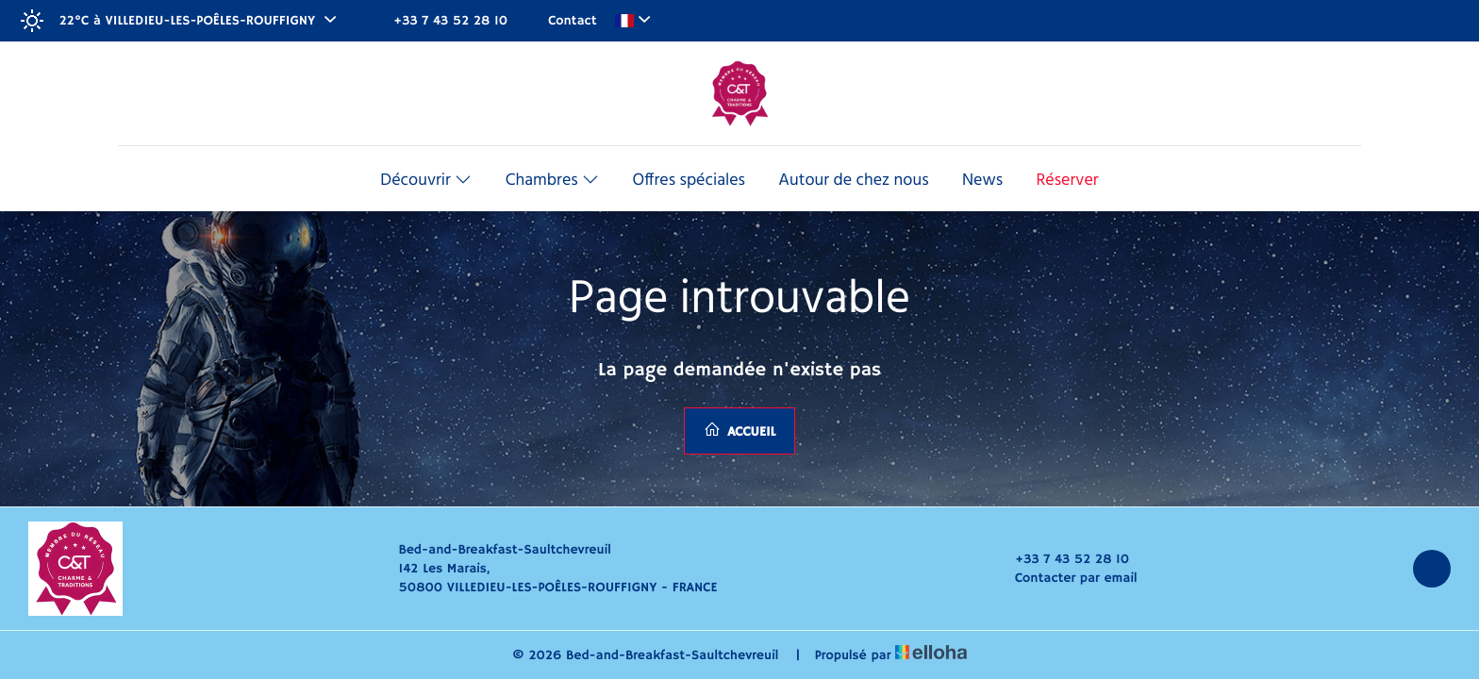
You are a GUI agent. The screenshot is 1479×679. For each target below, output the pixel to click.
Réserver (1067, 181)
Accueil (740, 430)
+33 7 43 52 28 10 (1061, 559)
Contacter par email (1065, 578)
